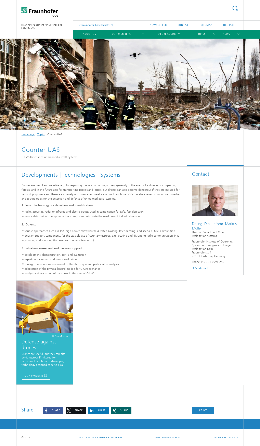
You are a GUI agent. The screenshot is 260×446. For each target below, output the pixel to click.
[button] (53, 410)
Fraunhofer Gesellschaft (95, 25)
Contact (184, 25)
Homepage (28, 134)
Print (203, 410)
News (226, 33)
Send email (201, 268)
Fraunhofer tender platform (100, 437)
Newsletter (158, 25)
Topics (200, 33)
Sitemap (206, 25)
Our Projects (34, 375)
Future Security (168, 33)
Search (235, 8)
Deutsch (229, 25)
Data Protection (226, 437)
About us (89, 33)
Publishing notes (167, 437)
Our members (121, 33)
